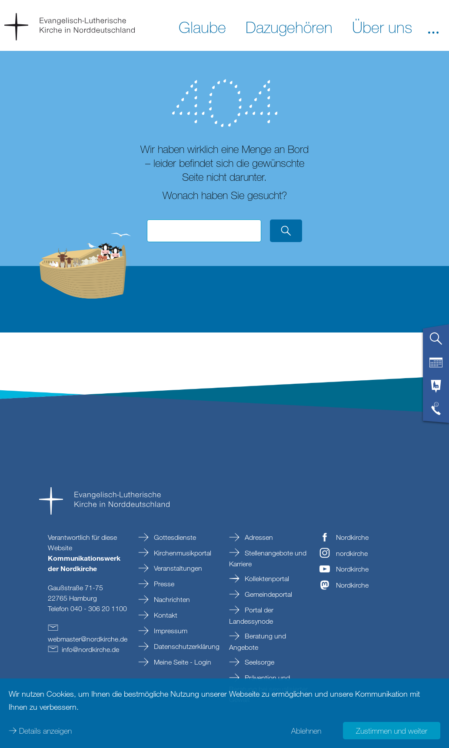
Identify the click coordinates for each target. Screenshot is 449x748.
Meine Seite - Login (181, 662)
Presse (163, 584)
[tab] (435, 342)
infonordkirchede (90, 649)
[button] (433, 26)
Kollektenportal (266, 578)
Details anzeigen (45, 730)
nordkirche (352, 553)
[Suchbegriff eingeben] (204, 230)
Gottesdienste (174, 537)
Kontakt (164, 615)
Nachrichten (171, 599)
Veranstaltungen (177, 568)
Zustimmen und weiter (391, 730)
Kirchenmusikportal (181, 553)
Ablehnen (306, 730)
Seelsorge (258, 662)
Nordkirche (352, 537)
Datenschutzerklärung (186, 646)
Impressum (169, 631)
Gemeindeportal (267, 594)
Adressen (258, 537)
